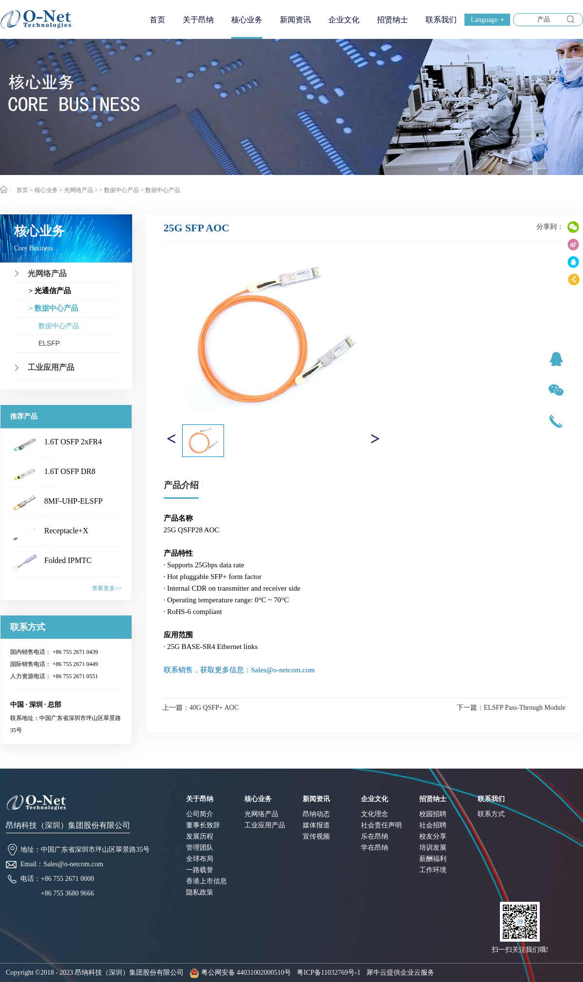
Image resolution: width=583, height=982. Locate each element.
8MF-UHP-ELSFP (73, 501)
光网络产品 (78, 190)
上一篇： (200, 707)
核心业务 (46, 190)
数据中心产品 (162, 190)
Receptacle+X (66, 530)
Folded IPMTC (67, 560)
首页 (157, 20)
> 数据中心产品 (119, 190)
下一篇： (511, 707)
